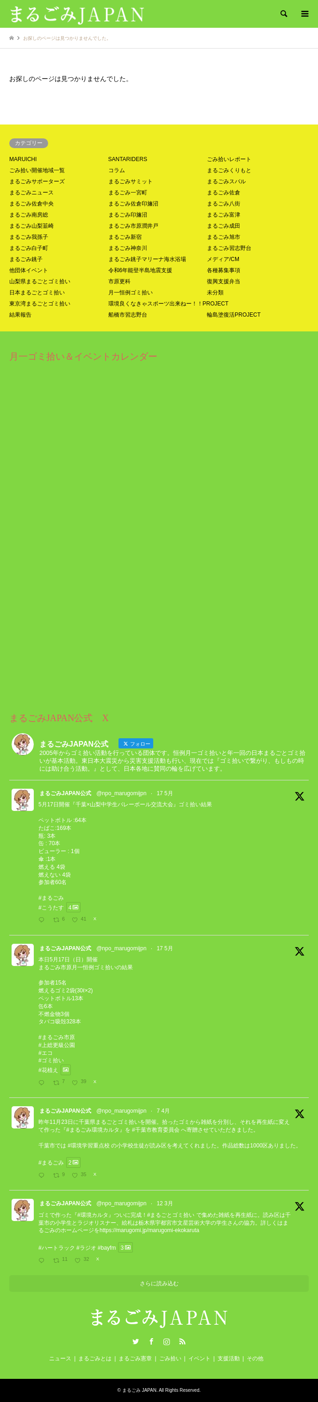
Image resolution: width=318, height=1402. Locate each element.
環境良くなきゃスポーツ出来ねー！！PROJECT (168, 303)
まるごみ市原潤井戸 (133, 226)
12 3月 (164, 1203)
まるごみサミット (130, 181)
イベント (199, 1358)
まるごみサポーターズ (37, 181)
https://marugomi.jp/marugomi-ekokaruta (149, 1230)
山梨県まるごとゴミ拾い (39, 281)
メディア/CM (223, 259)
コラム (116, 170)
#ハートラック (56, 1247)
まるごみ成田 (223, 226)
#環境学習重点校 (89, 1145)
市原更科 (119, 281)
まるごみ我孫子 (28, 237)
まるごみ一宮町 (127, 192)
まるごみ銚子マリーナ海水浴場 (147, 259)
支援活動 (229, 1358)
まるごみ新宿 (125, 237)
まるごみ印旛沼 (127, 215)
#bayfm (107, 1247)
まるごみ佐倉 (223, 192)
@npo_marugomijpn (121, 793)
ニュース (60, 1358)
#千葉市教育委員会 (156, 1130)
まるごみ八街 (223, 203)
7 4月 (163, 1111)
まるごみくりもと (229, 170)
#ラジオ (86, 1247)
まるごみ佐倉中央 (31, 203)
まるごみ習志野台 (229, 248)
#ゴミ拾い (51, 1060)
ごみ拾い (170, 1358)
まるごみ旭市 (223, 237)
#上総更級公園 (56, 1045)
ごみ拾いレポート (229, 159)
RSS (182, 1341)
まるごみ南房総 (28, 215)
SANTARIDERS (127, 159)
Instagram (166, 1341)
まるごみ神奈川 (127, 248)
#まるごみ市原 (56, 1037)
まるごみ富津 (223, 215)
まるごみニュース (31, 192)
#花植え (48, 1070)
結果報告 (20, 315)
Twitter (135, 1341)
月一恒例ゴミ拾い (130, 292)
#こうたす (51, 907)
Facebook (151, 1341)
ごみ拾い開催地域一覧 (37, 170)
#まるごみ (51, 898)
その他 (255, 1358)
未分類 (215, 292)
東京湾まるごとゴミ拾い (39, 303)
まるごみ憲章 (135, 1358)
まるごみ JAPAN (139, 1390)
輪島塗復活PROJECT (234, 315)
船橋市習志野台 (127, 315)
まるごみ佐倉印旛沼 (133, 203)
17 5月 (164, 793)
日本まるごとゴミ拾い (37, 292)
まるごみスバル (226, 181)
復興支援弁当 (223, 281)
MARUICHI (23, 159)
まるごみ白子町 (28, 248)
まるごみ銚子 (26, 259)
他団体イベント (28, 270)
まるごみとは (95, 1358)
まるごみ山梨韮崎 (31, 226)
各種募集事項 (223, 270)
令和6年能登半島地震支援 (140, 270)
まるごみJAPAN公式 (65, 793)
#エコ (45, 1053)
